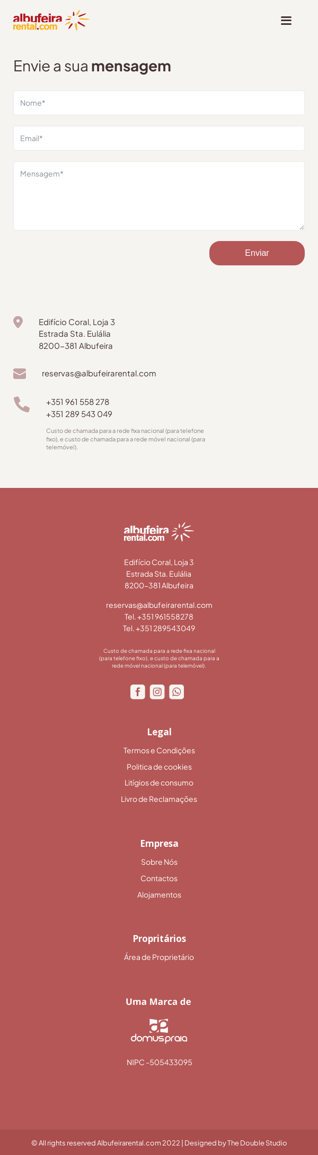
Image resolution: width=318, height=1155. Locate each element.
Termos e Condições (159, 750)
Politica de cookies (159, 766)
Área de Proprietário (159, 957)
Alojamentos (159, 894)
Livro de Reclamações (159, 798)
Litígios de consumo (159, 782)
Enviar (257, 252)
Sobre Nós (159, 861)
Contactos (159, 878)
